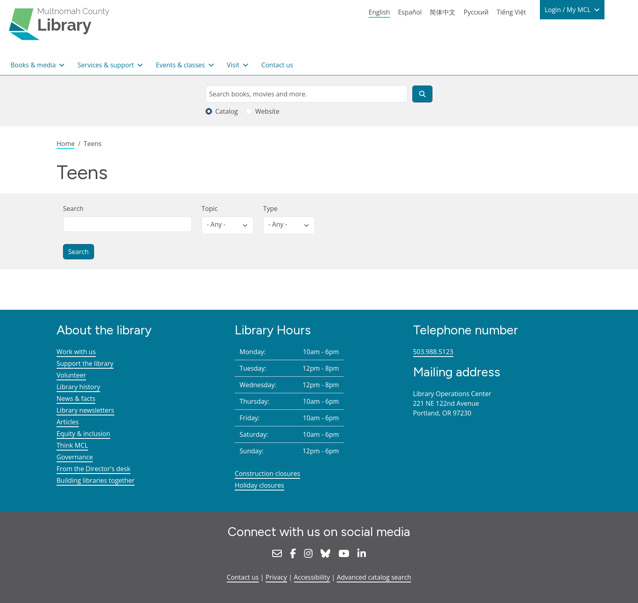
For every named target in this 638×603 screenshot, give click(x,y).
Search (73, 208)
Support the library (85, 363)
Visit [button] (234, 65)
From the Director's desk (93, 468)
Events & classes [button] (181, 65)
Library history (78, 386)
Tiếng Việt (511, 12)
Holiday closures (259, 485)
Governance (75, 457)
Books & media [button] (33, 65)
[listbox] (227, 225)
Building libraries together (95, 480)
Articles (68, 421)
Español (410, 12)
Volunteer (71, 375)
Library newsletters (85, 410)
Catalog (226, 111)
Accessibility (312, 577)
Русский (476, 12)
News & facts (76, 398)
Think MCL (72, 445)
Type (270, 208)
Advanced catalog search (374, 577)
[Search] (422, 94)
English (379, 12)
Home (66, 143)
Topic (209, 208)
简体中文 (442, 12)
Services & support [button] (107, 65)
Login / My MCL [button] (568, 9)
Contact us (277, 65)
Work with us (76, 351)
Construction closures (267, 473)
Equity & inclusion (83, 433)
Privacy (276, 577)
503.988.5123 (433, 351)
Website (267, 111)
